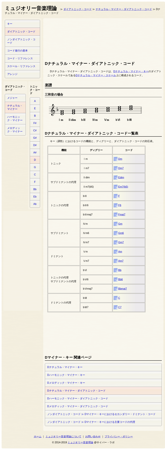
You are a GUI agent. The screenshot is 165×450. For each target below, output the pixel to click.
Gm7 (121, 242)
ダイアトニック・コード (77, 9)
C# (35, 130)
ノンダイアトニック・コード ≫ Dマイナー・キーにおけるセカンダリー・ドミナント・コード (101, 414)
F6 (119, 205)
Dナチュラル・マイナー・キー (131, 71)
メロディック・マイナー (15, 130)
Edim (121, 177)
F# (35, 123)
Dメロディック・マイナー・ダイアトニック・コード (77, 406)
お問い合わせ (93, 436)
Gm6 (121, 233)
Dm (120, 159)
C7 (119, 307)
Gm (120, 223)
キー (9, 23)
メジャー (12, 98)
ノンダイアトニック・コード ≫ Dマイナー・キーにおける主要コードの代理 (91, 422)
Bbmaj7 (122, 288)
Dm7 (121, 168)
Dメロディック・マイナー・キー (66, 382)
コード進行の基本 (17, 50)
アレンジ (12, 74)
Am (120, 251)
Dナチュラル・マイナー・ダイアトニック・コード (76, 390)
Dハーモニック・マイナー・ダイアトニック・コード (77, 398)
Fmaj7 (121, 214)
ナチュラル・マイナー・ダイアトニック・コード (124, 9)
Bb (119, 270)
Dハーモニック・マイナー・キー (66, 375)
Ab (35, 204)
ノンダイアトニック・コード (21, 41)
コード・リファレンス (20, 58)
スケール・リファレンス (21, 66)
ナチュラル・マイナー (15, 107)
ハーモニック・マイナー (15, 119)
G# (35, 137)
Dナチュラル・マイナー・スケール (96, 75)
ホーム (37, 436)
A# (35, 152)
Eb (35, 196)
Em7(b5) (123, 186)
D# (35, 145)
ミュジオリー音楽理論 (80, 442)
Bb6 (120, 279)
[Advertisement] (62, 39)
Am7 (121, 261)
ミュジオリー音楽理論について (63, 436)
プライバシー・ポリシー (119, 436)
